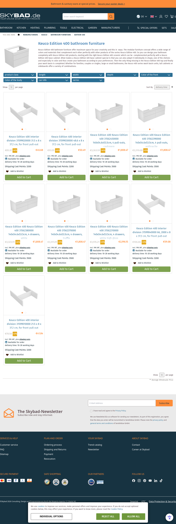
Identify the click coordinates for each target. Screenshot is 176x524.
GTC (143, 501)
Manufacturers (30, 34)
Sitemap (4, 454)
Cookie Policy (117, 509)
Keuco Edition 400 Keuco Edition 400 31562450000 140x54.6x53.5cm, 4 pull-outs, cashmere (109, 141)
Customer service (9, 444)
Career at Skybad (140, 449)
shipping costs (24, 156)
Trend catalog (95, 444)
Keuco (44, 34)
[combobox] (85, 16)
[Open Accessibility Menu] (169, 517)
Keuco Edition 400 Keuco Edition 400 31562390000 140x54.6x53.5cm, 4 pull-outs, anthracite (151, 141)
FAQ (2, 449)
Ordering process (53, 444)
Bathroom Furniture (61, 34)
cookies (41, 506)
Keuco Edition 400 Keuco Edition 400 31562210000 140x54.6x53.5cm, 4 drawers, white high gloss (109, 232)
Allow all (133, 517)
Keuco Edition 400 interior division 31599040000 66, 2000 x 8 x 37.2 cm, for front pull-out (151, 232)
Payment (48, 454)
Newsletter (93, 449)
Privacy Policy (121, 411)
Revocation (49, 458)
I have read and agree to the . (109, 411)
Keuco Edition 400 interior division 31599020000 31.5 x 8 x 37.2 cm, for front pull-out (24, 140)
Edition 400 (79, 34)
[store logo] (20, 16)
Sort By (149, 87)
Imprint (134, 501)
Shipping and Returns (55, 449)
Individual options (51, 517)
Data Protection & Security (162, 501)
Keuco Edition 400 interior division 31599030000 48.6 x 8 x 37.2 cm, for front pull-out (66, 140)
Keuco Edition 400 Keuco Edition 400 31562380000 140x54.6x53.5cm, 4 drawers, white (24, 232)
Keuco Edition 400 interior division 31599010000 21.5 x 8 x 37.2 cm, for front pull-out (24, 324)
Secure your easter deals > (111, 4)
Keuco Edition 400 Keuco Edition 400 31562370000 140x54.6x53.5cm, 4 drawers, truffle (66, 232)
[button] (142, 16)
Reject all (108, 517)
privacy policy (158, 420)
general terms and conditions (101, 423)
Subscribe (164, 403)
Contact (136, 444)
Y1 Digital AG (71, 501)
